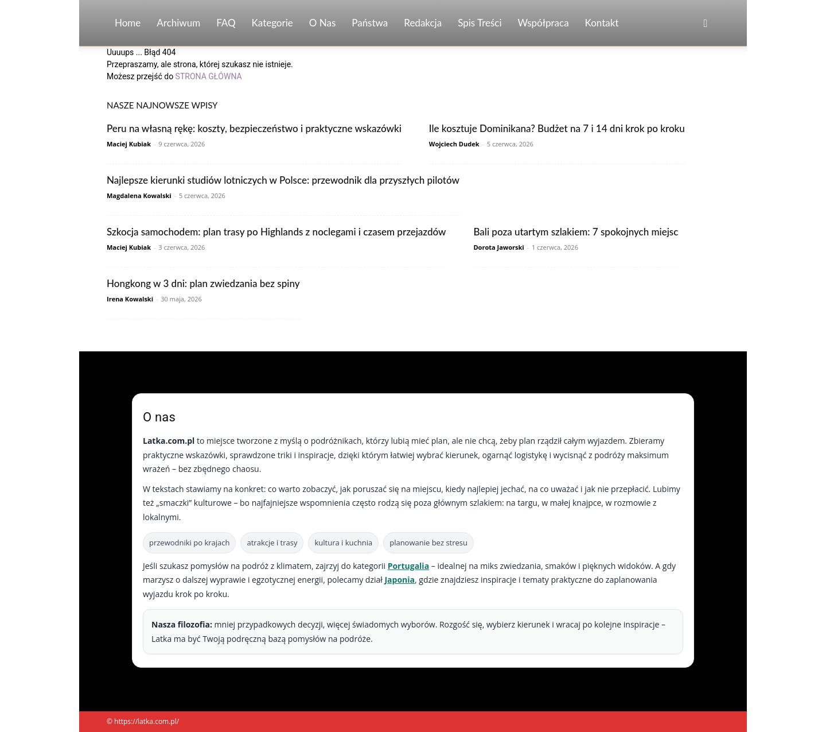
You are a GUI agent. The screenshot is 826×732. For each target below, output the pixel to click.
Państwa (370, 23)
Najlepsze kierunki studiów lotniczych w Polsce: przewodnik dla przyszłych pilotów (283, 180)
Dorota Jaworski (498, 247)
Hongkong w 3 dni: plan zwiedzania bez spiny (203, 283)
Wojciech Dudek (454, 144)
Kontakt (602, 23)
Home (128, 23)
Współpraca (543, 23)
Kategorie (272, 23)
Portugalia (408, 565)
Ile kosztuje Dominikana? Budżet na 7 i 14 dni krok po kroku (557, 128)
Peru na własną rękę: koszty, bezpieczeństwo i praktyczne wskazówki (254, 128)
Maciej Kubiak (129, 144)
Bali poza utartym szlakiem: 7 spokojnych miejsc (575, 232)
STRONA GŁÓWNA (209, 76)
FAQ (225, 23)
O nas (322, 23)
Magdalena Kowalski (139, 195)
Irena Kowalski (130, 299)
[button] (705, 23)
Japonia (399, 579)
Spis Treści (479, 23)
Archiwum (178, 23)
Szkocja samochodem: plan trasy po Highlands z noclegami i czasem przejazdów (276, 232)
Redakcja (423, 23)
